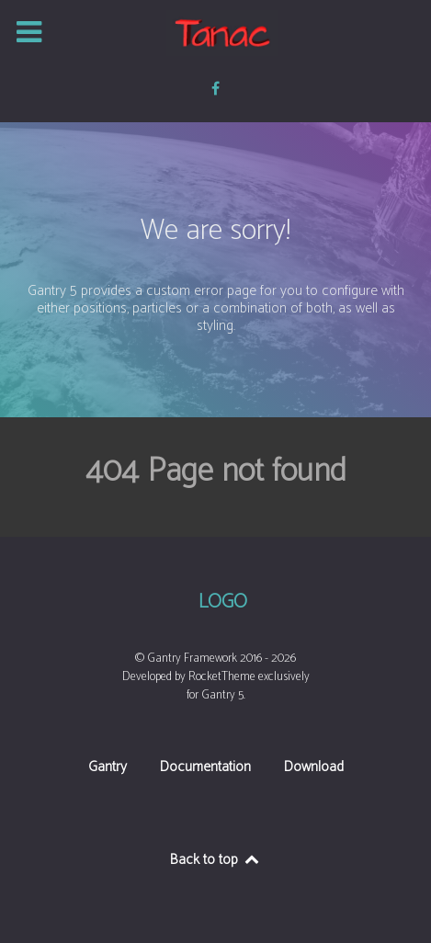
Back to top (215, 859)
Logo (222, 603)
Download (314, 768)
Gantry (107, 768)
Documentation (205, 768)
